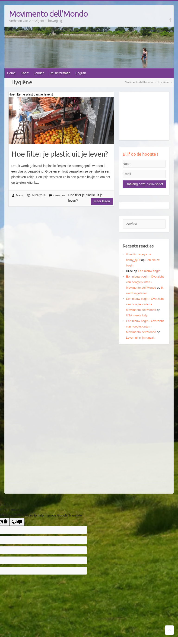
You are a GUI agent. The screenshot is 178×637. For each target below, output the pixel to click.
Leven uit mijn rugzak (140, 337)
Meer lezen (102, 201)
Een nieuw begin (149, 271)
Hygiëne (163, 82)
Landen (39, 73)
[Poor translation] (17, 522)
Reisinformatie (60, 73)
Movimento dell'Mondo (48, 13)
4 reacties (59, 195)
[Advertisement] (144, 374)
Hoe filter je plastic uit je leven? (59, 154)
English (80, 73)
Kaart (25, 73)
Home (11, 73)
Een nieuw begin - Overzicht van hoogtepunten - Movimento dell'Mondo (145, 282)
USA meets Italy (136, 315)
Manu (19, 195)
